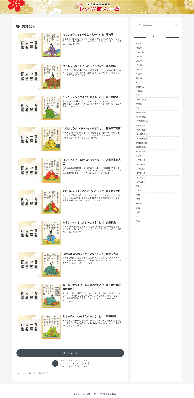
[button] (176, 25)
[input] (156, 25)
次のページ (70, 353)
